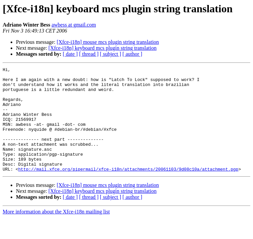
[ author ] (132, 54)
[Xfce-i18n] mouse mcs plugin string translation (108, 42)
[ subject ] (110, 54)
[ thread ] (89, 54)
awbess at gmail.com (73, 25)
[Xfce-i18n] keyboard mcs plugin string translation (102, 48)
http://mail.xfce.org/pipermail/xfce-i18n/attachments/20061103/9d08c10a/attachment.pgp (128, 190)
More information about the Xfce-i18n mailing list (56, 232)
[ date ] (70, 54)
